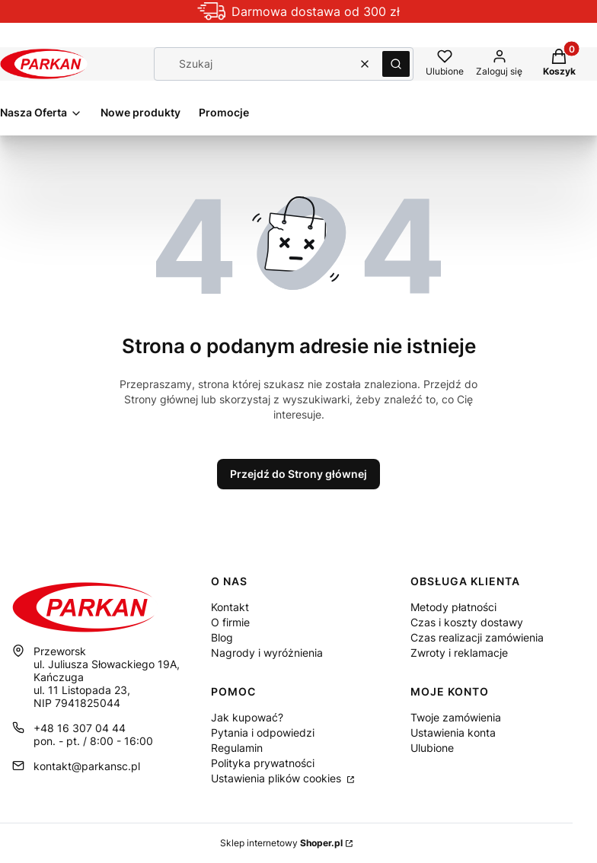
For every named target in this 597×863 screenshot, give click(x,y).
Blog (222, 637)
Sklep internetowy (281, 843)
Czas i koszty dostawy (466, 622)
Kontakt (230, 606)
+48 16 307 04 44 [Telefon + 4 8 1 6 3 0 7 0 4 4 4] (80, 727)
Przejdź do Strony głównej (298, 473)
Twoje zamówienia (455, 717)
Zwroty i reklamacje (459, 652)
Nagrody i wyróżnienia (267, 652)
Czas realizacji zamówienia (477, 637)
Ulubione (432, 747)
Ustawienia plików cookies (277, 778)
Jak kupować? (247, 717)
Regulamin (237, 747)
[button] (396, 64)
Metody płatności (453, 606)
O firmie (230, 622)
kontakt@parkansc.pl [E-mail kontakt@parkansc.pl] (87, 766)
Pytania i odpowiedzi (262, 732)
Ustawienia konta (453, 732)
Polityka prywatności (262, 762)
